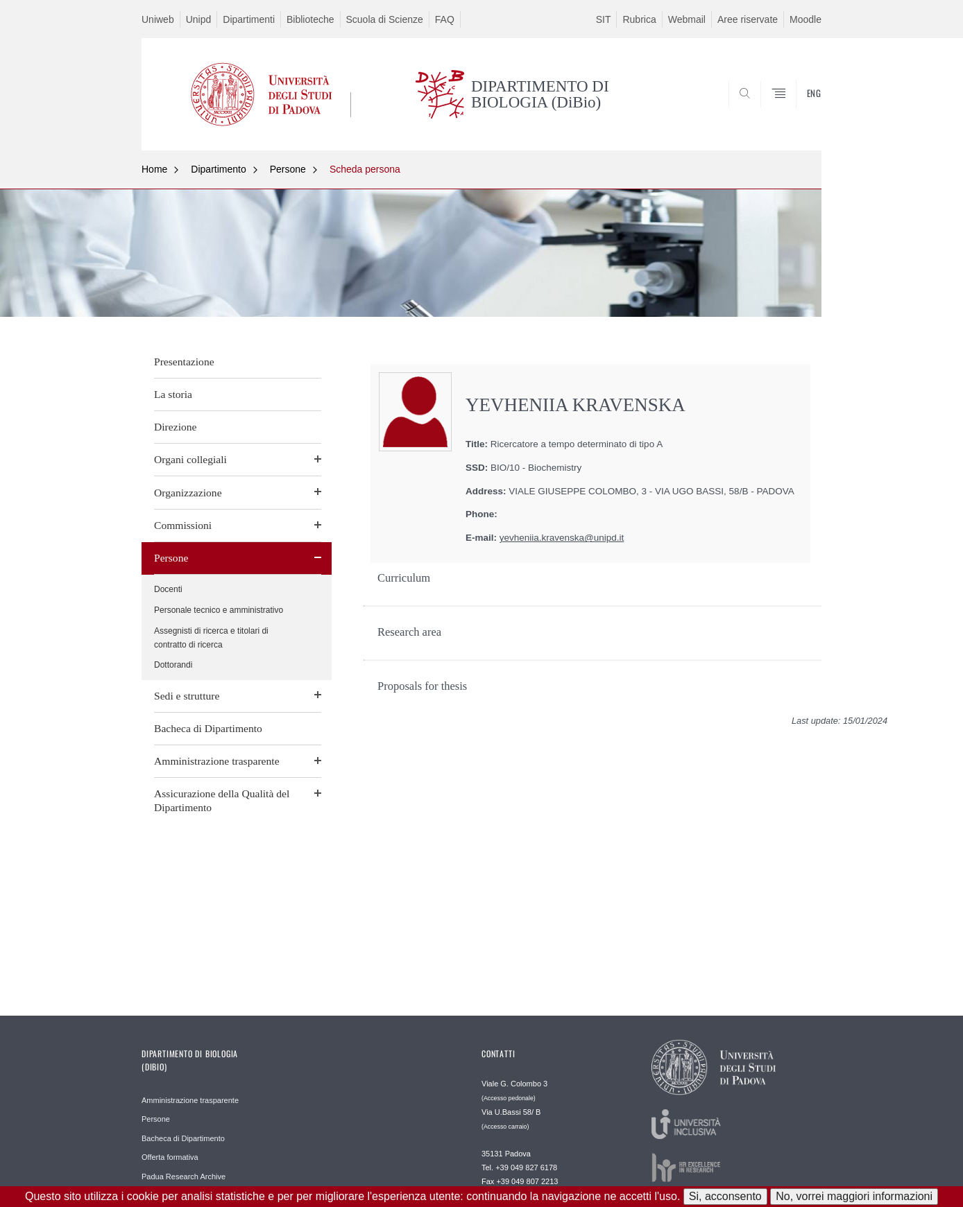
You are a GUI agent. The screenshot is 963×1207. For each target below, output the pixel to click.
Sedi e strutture (186, 696)
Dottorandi (173, 665)
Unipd (199, 19)
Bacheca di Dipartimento (208, 728)
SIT (603, 19)
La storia (173, 394)
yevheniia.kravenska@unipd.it (562, 537)
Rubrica (639, 19)
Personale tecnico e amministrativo (218, 610)
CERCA (800, 116)
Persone (288, 169)
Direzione (175, 427)
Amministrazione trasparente (217, 761)
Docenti (168, 589)
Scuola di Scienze (384, 19)
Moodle (805, 19)
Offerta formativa (170, 1157)
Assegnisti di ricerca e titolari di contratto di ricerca (211, 638)
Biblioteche (310, 19)
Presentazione (184, 361)
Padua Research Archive (183, 1176)
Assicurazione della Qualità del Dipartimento (221, 800)
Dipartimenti (249, 19)
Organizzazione (188, 492)
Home (154, 169)
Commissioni (183, 525)
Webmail (687, 19)
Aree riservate (747, 19)
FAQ (444, 19)
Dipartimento (218, 169)
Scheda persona (365, 169)
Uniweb (158, 19)
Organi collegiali (190, 459)
